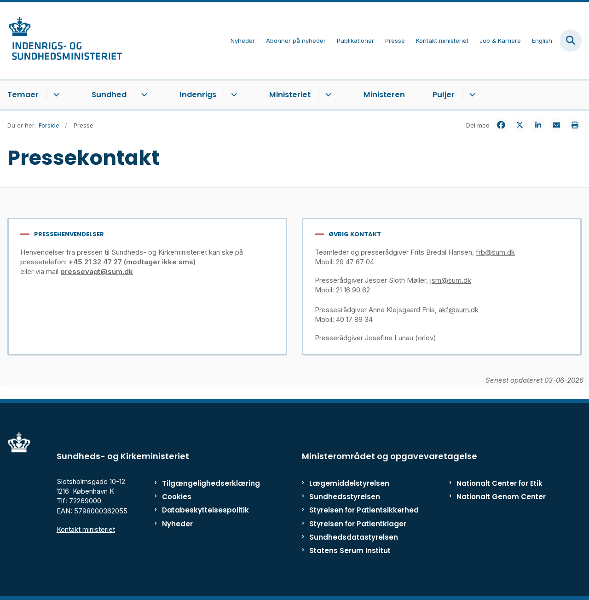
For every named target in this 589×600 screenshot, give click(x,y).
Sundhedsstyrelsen (344, 496)
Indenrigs (197, 94)
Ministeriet (290, 94)
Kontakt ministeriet (86, 529)
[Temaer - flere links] (55, 95)
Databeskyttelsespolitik (200, 510)
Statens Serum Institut (350, 550)
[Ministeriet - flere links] (327, 95)
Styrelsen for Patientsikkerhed (364, 510)
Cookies (176, 496)
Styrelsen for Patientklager (357, 524)
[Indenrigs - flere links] (233, 95)
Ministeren (384, 94)
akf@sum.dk (459, 309)
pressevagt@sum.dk (96, 271)
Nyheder (177, 524)
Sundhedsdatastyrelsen (353, 537)
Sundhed (109, 94)
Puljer (444, 94)
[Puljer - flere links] (471, 95)
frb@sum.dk (495, 252)
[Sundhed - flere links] (143, 95)
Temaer (23, 94)
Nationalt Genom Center (501, 496)
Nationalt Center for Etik (499, 483)
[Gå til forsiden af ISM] (61, 40)
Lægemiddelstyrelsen (349, 483)
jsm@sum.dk (450, 280)
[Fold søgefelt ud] (571, 40)
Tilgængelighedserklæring (200, 483)
